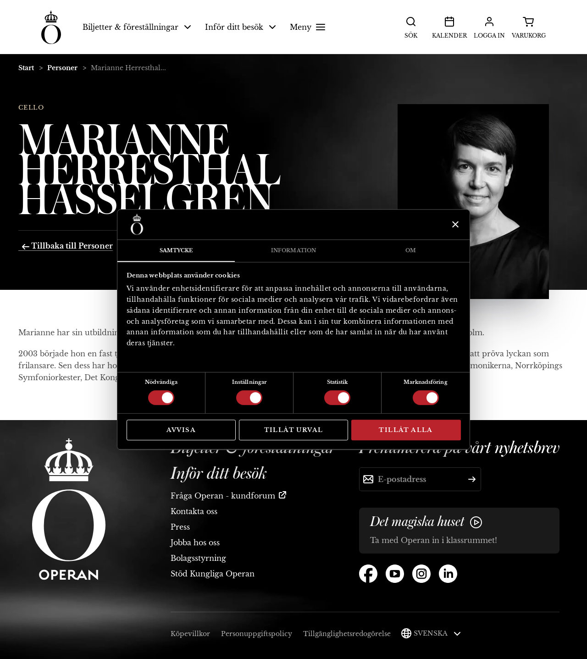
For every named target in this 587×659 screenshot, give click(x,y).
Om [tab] (410, 250)
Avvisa (181, 430)
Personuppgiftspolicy (256, 634)
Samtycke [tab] (176, 250)
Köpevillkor (190, 634)
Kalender (449, 26)
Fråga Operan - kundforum (223, 495)
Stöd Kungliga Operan (213, 573)
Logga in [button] (489, 26)
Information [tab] (293, 250)
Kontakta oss (194, 511)
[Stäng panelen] (454, 224)
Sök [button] (411, 26)
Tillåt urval (293, 430)
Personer (62, 68)
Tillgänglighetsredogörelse (347, 634)
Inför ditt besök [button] (240, 27)
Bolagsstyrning (198, 558)
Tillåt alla (405, 430)
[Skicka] (472, 479)
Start (26, 68)
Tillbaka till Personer (67, 245)
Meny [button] (309, 27)
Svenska (437, 633)
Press (180, 527)
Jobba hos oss (195, 542)
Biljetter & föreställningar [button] (137, 27)
